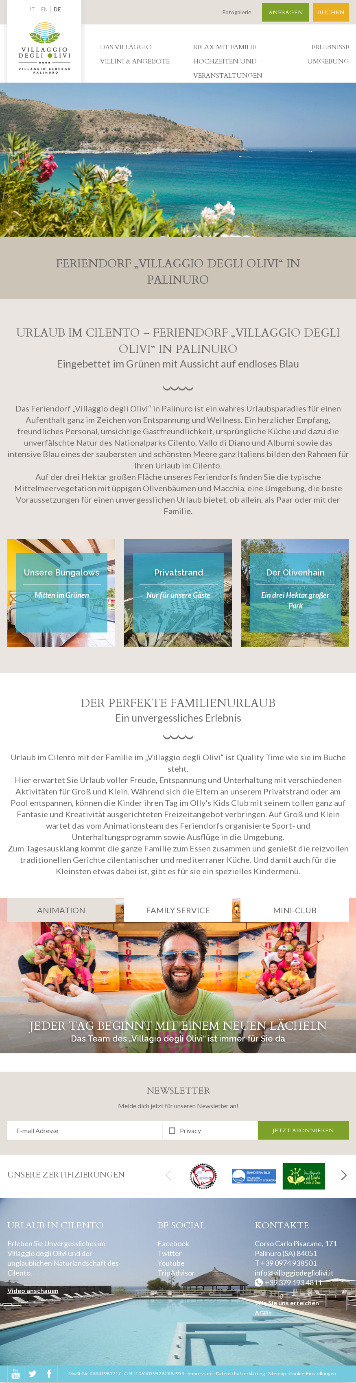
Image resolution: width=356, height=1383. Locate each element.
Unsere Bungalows (61, 573)
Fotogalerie (237, 12)
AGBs (263, 1313)
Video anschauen (33, 1291)
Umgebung (328, 61)
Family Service (178, 910)
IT (32, 9)
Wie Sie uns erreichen (287, 1303)
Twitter (169, 1254)
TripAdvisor (176, 1273)
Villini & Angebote (135, 61)
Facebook (173, 1244)
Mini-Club (295, 910)
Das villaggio (126, 47)
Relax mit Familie (224, 47)
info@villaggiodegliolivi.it (294, 1273)
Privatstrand (178, 573)
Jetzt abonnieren (303, 1130)
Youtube (171, 1263)
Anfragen (286, 12)
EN (44, 9)
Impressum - (202, 1374)
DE (57, 9)
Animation (61, 910)
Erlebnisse (330, 47)
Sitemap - (278, 1374)
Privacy (190, 1130)
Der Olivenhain (295, 573)
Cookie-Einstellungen (312, 1374)
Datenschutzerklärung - (242, 1374)
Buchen (331, 12)
